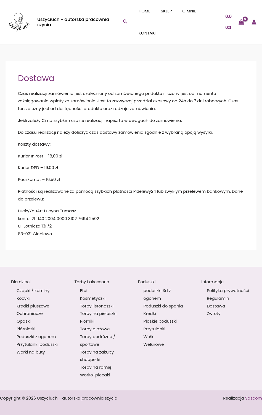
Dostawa (216, 306)
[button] (126, 22)
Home (144, 11)
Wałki (149, 336)
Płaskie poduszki (160, 321)
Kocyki (23, 298)
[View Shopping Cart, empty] (234, 22)
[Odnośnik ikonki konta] (254, 22)
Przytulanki (154, 329)
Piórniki (87, 321)
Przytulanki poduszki (37, 344)
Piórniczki (26, 329)
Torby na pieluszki (98, 313)
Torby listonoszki (96, 306)
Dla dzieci (21, 282)
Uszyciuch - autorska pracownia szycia (73, 22)
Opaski (24, 321)
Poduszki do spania (163, 306)
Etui (83, 290)
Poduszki (147, 282)
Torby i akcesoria (92, 282)
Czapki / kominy (33, 290)
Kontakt (148, 33)
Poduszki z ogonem (36, 336)
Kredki (150, 313)
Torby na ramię (96, 367)
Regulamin (218, 298)
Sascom (253, 398)
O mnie (185, 11)
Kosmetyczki (92, 298)
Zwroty (214, 313)
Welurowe (154, 344)
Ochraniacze (30, 313)
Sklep (164, 11)
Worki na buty (31, 352)
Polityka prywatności (228, 290)
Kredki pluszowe (33, 306)
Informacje (212, 282)
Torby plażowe (95, 329)
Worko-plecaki (95, 375)
